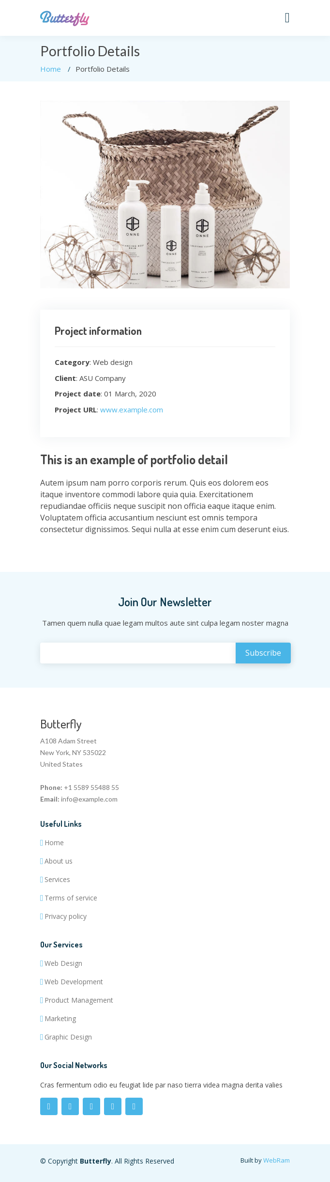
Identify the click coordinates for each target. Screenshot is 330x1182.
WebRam (276, 1160)
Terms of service (71, 898)
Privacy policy (66, 916)
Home (50, 69)
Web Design (63, 963)
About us (59, 861)
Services (57, 879)
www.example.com (131, 409)
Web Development (74, 981)
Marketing (60, 1018)
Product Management (79, 1000)
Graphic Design (68, 1037)
